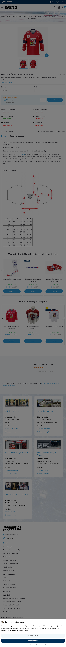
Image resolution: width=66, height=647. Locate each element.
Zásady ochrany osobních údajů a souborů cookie (33, 645)
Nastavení (33, 636)
